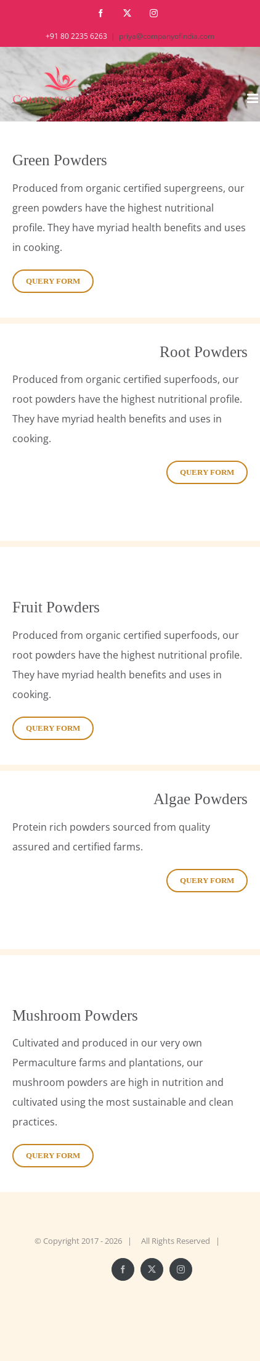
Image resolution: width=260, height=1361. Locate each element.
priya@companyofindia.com (166, 36)
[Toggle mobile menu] (253, 98)
